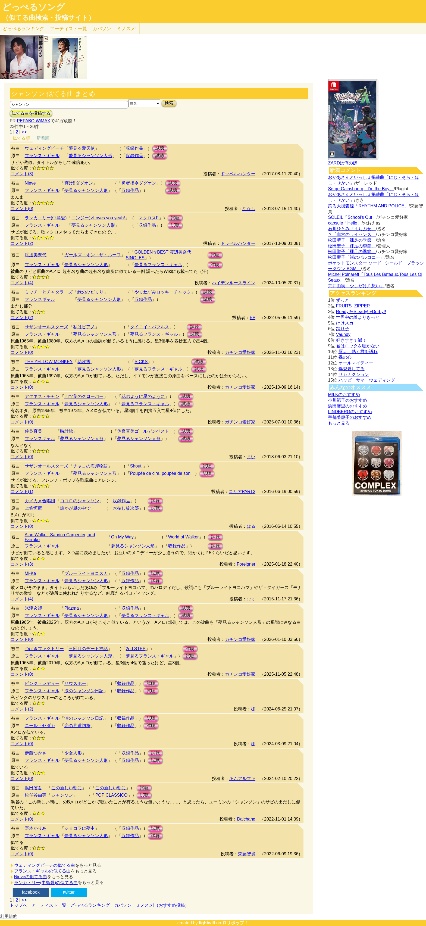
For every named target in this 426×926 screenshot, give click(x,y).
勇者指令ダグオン (138, 183)
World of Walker (183, 537)
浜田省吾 (33, 787)
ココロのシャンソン (79, 500)
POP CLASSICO (111, 795)
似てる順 (21, 138)
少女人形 (73, 753)
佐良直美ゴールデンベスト (143, 431)
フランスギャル (40, 299)
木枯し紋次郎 (126, 508)
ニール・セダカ (40, 725)
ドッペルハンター (238, 174)
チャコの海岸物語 (90, 466)
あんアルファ (242, 778)
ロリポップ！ (235, 923)
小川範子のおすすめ (347, 400)
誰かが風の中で (75, 508)
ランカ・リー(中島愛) (46, 218)
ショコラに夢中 (79, 828)
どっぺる (23, 28)
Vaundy (343, 334)
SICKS (141, 361)
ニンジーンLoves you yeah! (98, 218)
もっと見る (339, 423)
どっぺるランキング (90, 905)
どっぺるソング (33, 7)
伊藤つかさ (35, 753)
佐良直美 (33, 431)
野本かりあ (35, 828)
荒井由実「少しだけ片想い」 (356, 285)
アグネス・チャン (42, 396)
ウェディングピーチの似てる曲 (44, 865)
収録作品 (134, 148)
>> (24, 132)
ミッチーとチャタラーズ (49, 292)
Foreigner (246, 564)
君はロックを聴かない (358, 346)
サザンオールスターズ (46, 327)
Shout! (136, 466)
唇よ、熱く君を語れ (358, 351)
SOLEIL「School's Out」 (352, 217)
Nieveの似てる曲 (30, 876)
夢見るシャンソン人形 (90, 155)
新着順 (42, 138)
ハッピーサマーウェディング (367, 380)
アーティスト (68, 28)
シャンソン (62, 795)
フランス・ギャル (42, 155)
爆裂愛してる (352, 368)
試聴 (159, 148)
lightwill (207, 923)
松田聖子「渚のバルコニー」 (356, 257)
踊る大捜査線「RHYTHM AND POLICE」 (368, 206)
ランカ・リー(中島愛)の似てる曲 (46, 882)
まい (251, 456)
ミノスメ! (127, 28)
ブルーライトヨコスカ (86, 573)
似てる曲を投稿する (31, 113)
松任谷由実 (35, 795)
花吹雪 (83, 361)
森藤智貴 (246, 854)
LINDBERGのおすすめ (350, 411)
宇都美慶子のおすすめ (349, 417)
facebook (31, 892)
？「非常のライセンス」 (352, 234)
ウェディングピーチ (44, 148)
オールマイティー (356, 363)
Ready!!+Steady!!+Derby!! (361, 311)
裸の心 (345, 357)
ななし (248, 208)
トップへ (18, 905)
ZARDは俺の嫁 (342, 163)
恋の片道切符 (77, 725)
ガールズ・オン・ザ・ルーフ (92, 254)
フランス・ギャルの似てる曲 (42, 871)
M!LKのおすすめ (344, 394)
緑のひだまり (90, 292)
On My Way (122, 537)
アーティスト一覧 (49, 905)
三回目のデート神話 (88, 648)
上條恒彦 (33, 508)
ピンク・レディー (42, 683)
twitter (69, 892)
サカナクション (354, 374)
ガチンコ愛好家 (240, 352)
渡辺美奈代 (35, 254)
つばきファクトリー (44, 648)
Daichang (246, 819)
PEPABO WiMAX (33, 121)
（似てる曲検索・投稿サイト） (48, 17)
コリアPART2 (242, 491)
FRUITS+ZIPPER (353, 306)
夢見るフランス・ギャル (158, 264)
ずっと (342, 300)
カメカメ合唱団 (40, 500)
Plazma (71, 608)
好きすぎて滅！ (351, 340)
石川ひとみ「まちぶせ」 (352, 228)
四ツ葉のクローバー (84, 396)
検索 (169, 103)
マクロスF (149, 218)
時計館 (66, 431)
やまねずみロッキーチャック (162, 292)
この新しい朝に (66, 787)
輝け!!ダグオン (78, 183)
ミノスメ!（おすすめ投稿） (162, 905)
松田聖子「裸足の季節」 (352, 240)
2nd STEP (136, 648)
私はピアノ (84, 327)
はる (251, 526)
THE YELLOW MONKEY (49, 361)
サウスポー (75, 683)
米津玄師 (33, 608)
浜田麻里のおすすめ (347, 406)
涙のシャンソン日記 (84, 690)
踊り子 (342, 328)
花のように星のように (143, 396)
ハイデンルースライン (233, 282)
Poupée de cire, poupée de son (160, 473)
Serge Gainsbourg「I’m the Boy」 (361, 188)
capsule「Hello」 (345, 223)
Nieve (30, 183)
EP (252, 317)
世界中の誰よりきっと (358, 317)
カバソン (102, 28)
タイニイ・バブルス (149, 327)
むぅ (251, 599)
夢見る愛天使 (82, 148)
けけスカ (344, 323)
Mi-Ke (30, 573)
